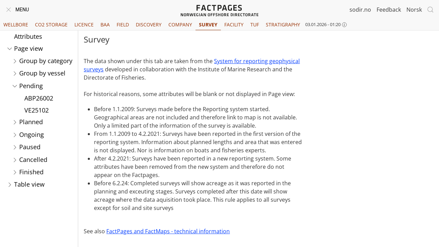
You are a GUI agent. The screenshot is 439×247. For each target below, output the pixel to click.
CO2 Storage (51, 24)
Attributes (28, 36)
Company (180, 24)
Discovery (149, 24)
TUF (254, 24)
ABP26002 (38, 98)
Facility (234, 24)
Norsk (414, 9)
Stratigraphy (283, 24)
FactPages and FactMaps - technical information (168, 231)
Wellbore (15, 24)
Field (123, 24)
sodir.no (360, 9)
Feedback (389, 9)
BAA (105, 24)
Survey (208, 24)
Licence (84, 24)
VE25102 (36, 110)
